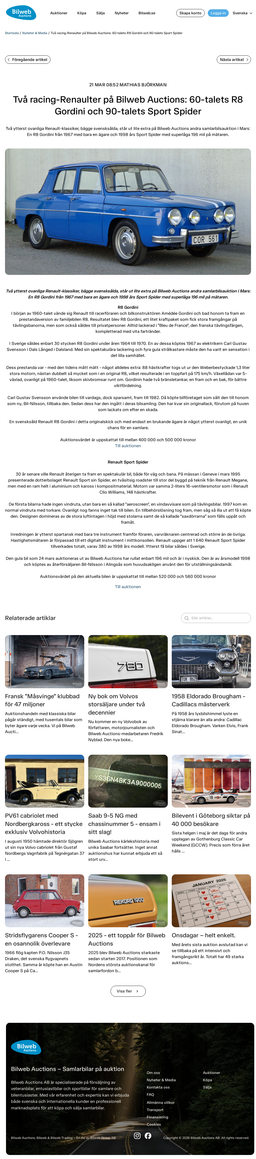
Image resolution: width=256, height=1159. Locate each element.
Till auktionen (128, 445)
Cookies (154, 1124)
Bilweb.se (146, 13)
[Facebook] (148, 1136)
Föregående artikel (27, 59)
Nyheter (121, 13)
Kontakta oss (158, 1087)
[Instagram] (137, 1136)
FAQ (150, 1094)
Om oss (153, 1072)
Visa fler (128, 991)
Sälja (100, 13)
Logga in (218, 13)
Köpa (81, 13)
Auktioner (58, 13)
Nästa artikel (234, 59)
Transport (155, 1110)
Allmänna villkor (160, 1102)
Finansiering (157, 1117)
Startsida (12, 33)
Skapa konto (191, 13)
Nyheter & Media (34, 33)
